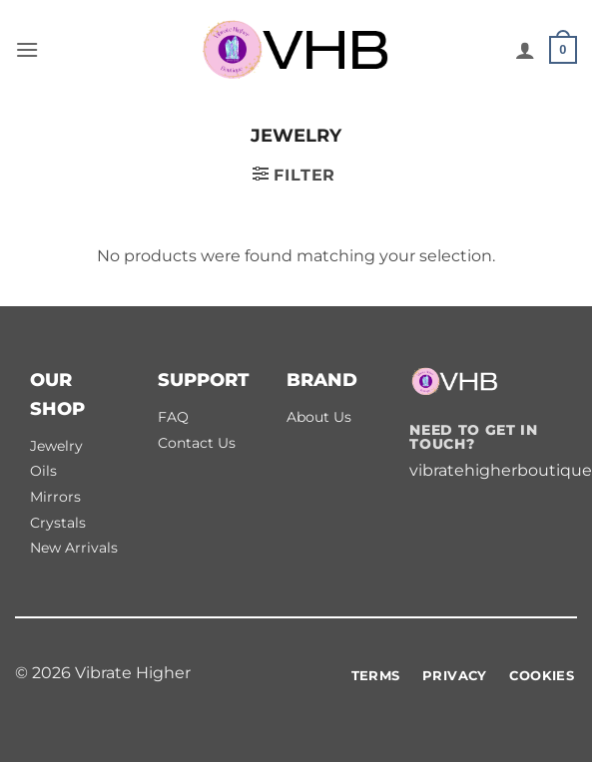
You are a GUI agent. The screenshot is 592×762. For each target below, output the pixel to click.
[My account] (525, 50)
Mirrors (55, 497)
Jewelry (56, 446)
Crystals (58, 523)
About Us (319, 417)
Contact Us (197, 443)
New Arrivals (74, 548)
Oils (43, 471)
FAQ (173, 417)
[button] (27, 49)
